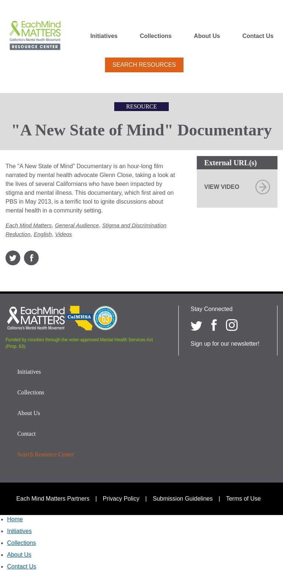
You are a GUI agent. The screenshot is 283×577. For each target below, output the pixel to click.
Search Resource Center (45, 454)
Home (15, 519)
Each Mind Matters (29, 225)
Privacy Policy (121, 498)
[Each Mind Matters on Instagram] (232, 325)
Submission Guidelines (183, 498)
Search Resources (144, 65)
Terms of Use (243, 498)
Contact (26, 434)
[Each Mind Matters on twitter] (196, 325)
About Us (207, 36)
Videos (63, 234)
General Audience (77, 225)
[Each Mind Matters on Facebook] (214, 325)
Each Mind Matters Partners (52, 498)
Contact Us (257, 36)
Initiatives (104, 36)
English (43, 234)
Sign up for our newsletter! (225, 344)
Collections (155, 36)
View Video (221, 187)
